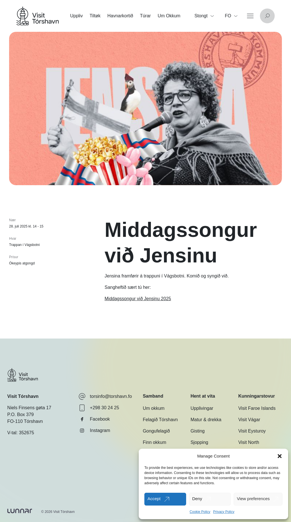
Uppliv (76, 15)
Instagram (94, 430)
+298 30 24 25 (98, 407)
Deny (197, 498)
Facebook (94, 419)
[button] (279, 456)
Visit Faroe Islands (256, 408)
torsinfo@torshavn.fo (105, 396)
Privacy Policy (223, 512)
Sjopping (199, 442)
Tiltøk (95, 15)
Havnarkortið (120, 15)
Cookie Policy (200, 512)
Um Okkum (169, 15)
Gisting (197, 431)
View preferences (253, 498)
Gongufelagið (156, 431)
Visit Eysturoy (252, 431)
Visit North (248, 442)
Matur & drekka (205, 419)
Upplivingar (201, 408)
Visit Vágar (249, 419)
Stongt (204, 15)
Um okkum (153, 408)
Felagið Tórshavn (160, 419)
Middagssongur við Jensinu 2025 (138, 298)
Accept (154, 498)
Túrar (145, 15)
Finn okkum (154, 442)
